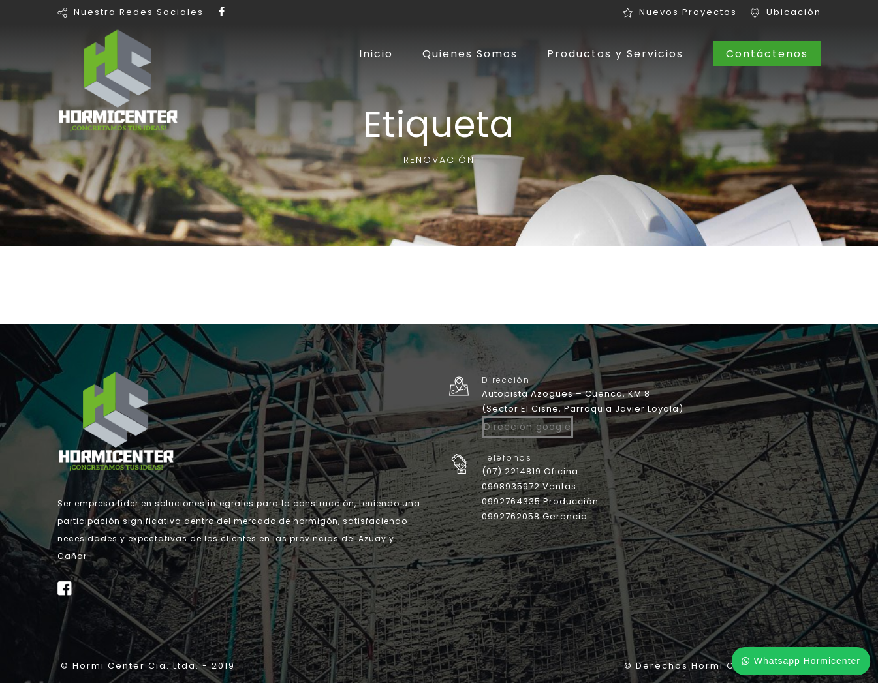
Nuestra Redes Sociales (139, 12)
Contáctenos (767, 53)
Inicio (376, 53)
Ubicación (793, 12)
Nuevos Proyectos (688, 12)
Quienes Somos (470, 53)
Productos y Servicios (615, 53)
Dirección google (527, 426)
